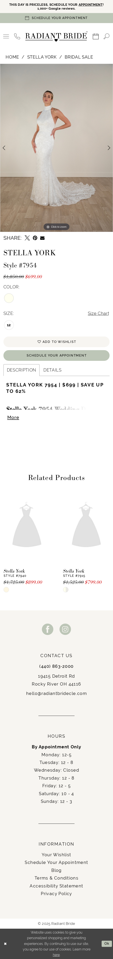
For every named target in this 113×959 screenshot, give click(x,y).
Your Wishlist (56, 855)
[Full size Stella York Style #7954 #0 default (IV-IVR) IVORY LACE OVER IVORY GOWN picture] (56, 148)
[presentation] (27, 526)
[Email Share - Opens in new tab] (42, 238)
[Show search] (106, 37)
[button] (6, 37)
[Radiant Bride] (56, 37)
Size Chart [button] (98, 313)
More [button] (13, 417)
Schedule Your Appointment (57, 355)
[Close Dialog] (5, 944)
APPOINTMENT (91, 5)
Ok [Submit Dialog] (107, 944)
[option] (56, 148)
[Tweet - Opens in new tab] (27, 238)
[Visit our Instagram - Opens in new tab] (65, 629)
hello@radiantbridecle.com (56, 694)
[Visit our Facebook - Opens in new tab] (47, 629)
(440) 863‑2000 (56, 666)
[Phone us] (17, 37)
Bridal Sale (79, 57)
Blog (56, 870)
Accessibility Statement (56, 886)
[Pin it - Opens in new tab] (35, 238)
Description (21, 370)
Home (12, 57)
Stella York (42, 57)
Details (52, 370)
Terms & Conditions (56, 878)
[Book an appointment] (56, 18)
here (56, 955)
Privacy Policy (56, 894)
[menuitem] (6, 37)
